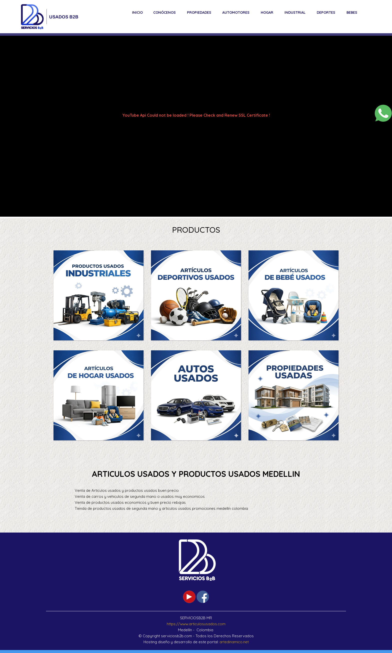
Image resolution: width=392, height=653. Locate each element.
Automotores (236, 12)
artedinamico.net (234, 642)
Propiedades (199, 12)
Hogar (267, 12)
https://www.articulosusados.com (196, 624)
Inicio (137, 12)
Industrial (295, 12)
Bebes (351, 12)
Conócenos (164, 12)
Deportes (326, 12)
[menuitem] (137, 12)
